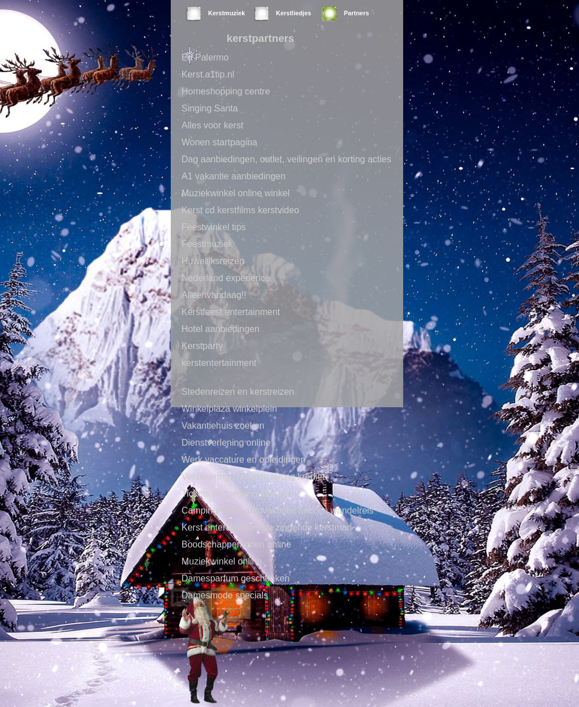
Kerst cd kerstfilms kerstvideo (240, 210)
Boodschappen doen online (236, 544)
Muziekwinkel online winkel (236, 193)
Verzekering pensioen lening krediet (253, 476)
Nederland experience (226, 278)
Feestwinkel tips (214, 227)
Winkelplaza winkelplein (229, 408)
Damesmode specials (225, 595)
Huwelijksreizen (213, 261)
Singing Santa (210, 108)
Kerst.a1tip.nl (208, 74)
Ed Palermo (205, 57)
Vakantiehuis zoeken (223, 425)
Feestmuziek (207, 244)
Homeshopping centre (226, 91)
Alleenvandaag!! (214, 295)
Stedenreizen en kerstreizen (238, 391)
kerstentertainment (219, 363)
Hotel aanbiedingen (221, 329)
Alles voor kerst (212, 125)
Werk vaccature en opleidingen (243, 459)
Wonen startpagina (219, 142)
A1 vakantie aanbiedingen (234, 176)
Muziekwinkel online (222, 561)
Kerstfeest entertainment (231, 312)
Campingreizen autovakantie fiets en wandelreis (278, 510)
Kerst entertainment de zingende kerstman (267, 527)
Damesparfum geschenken (236, 578)
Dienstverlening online (226, 442)
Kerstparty (202, 346)
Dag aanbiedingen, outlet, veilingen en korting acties (286, 159)
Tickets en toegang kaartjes (237, 493)
